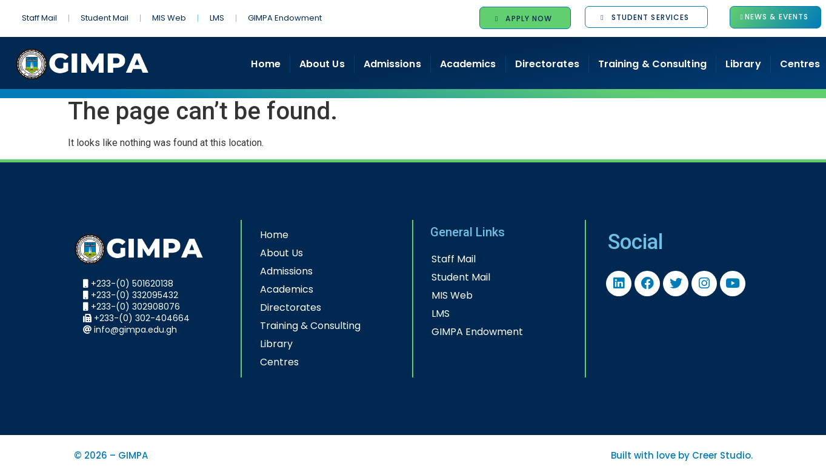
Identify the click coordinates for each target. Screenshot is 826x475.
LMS (217, 18)
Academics (468, 64)
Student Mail (104, 18)
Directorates (547, 64)
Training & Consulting (652, 64)
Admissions (392, 64)
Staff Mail (39, 18)
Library (743, 64)
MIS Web (169, 18)
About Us (322, 64)
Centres (279, 362)
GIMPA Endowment (285, 18)
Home (265, 64)
